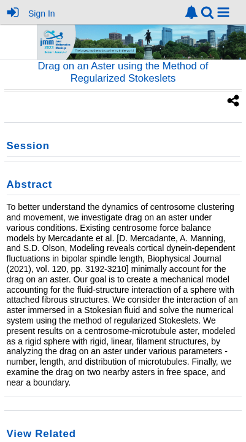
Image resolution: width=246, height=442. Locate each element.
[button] (223, 12)
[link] (191, 12)
